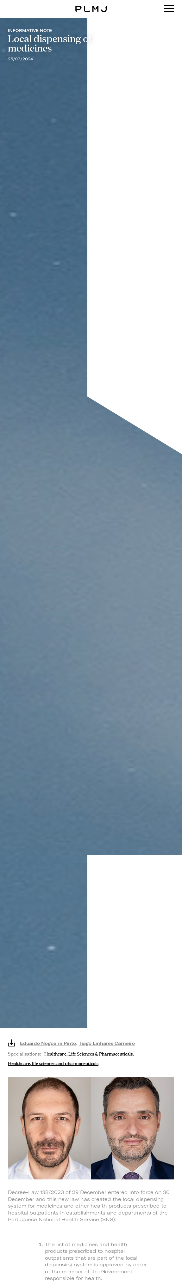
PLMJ (91, 4)
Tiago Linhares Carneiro (107, 1043)
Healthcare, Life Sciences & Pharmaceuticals (88, 1053)
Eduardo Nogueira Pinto (48, 1043)
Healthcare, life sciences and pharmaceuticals (53, 1062)
